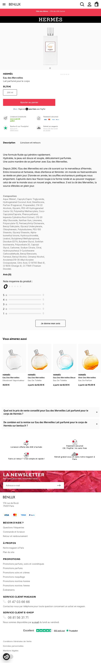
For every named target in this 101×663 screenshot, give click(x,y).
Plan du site (8, 552)
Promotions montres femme (16, 585)
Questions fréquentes (13, 527)
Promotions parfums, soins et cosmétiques (23, 564)
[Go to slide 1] (50, 68)
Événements (9, 590)
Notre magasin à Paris (13, 548)
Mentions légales (10, 650)
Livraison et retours (30, 142)
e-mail (35, 622)
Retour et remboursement (15, 536)
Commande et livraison (14, 532)
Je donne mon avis (50, 323)
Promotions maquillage (14, 577)
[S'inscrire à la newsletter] (59, 485)
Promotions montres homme (16, 581)
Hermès (8, 74)
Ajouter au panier (29, 102)
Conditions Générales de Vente (17, 641)
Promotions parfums (13, 568)
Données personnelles (13, 646)
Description (9, 142)
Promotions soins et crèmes (16, 572)
